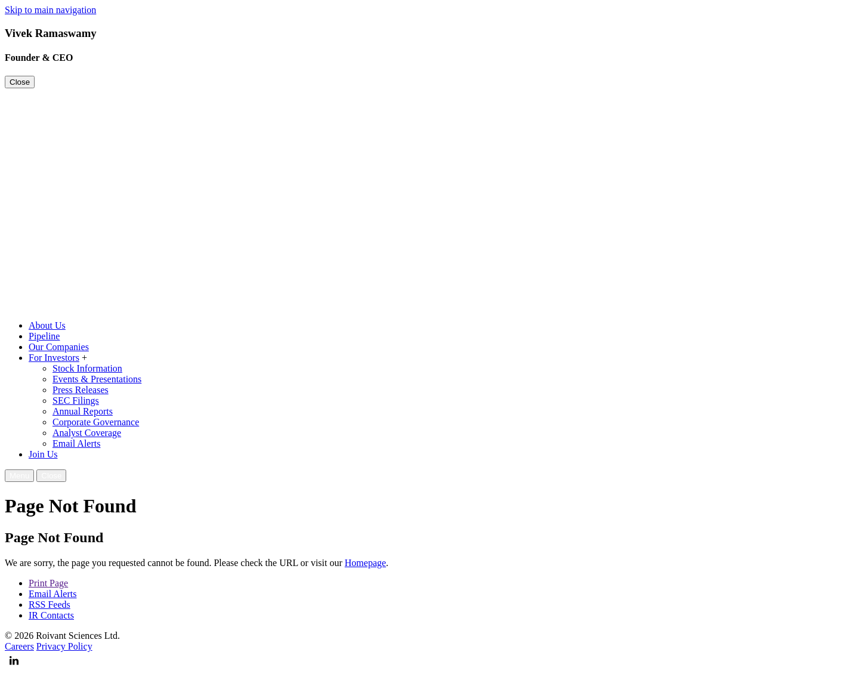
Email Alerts (76, 443)
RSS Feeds (49, 604)
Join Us (43, 454)
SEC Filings (75, 400)
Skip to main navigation (50, 10)
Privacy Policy (64, 646)
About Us (47, 325)
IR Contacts (51, 615)
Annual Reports (82, 411)
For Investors (54, 358)
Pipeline (44, 336)
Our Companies (59, 347)
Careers (19, 646)
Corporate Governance (95, 422)
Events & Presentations (96, 379)
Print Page (48, 583)
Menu (19, 475)
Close (20, 82)
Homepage (365, 563)
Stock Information (87, 368)
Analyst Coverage (86, 433)
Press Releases (80, 390)
